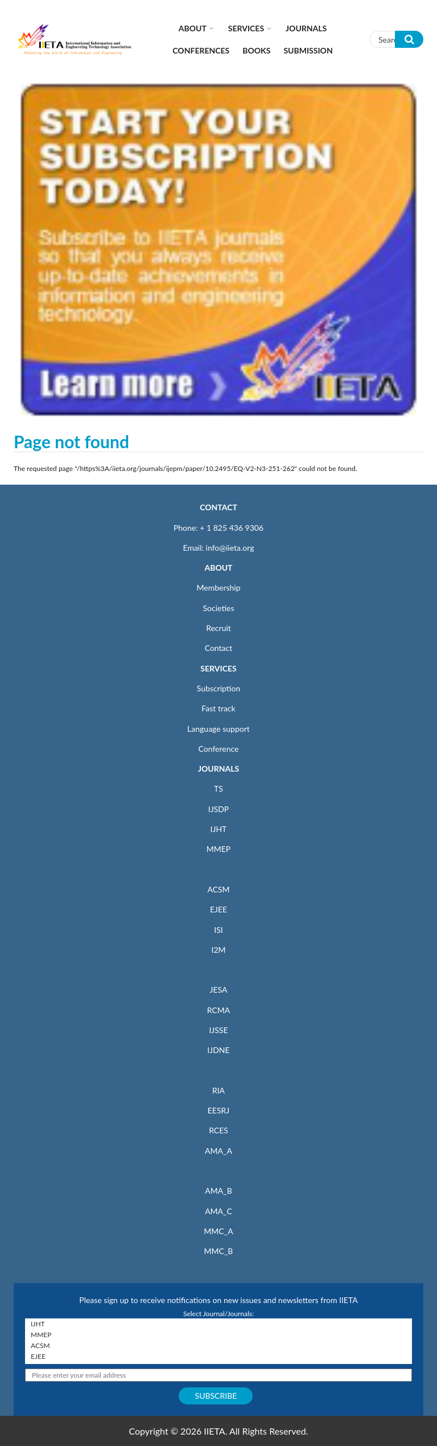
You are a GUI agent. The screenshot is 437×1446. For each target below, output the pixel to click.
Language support (218, 729)
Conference (219, 748)
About (193, 28)
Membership (218, 587)
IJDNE (218, 1050)
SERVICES (218, 668)
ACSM (218, 889)
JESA (219, 989)
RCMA (218, 1010)
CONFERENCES (200, 50)
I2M (218, 950)
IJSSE (218, 1030)
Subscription (218, 688)
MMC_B (218, 1251)
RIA (218, 1090)
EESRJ (218, 1110)
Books (256, 50)
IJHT (219, 829)
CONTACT (218, 507)
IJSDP (218, 809)
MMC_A (218, 1231)
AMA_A (218, 1151)
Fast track (218, 708)
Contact (219, 648)
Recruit (218, 628)
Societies (218, 608)
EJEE (218, 909)
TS (218, 788)
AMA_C (218, 1211)
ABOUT (218, 567)
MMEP (219, 849)
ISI (218, 930)
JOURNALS (218, 768)
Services (246, 28)
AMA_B (218, 1190)
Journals (306, 28)
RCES (218, 1130)
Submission (307, 50)
